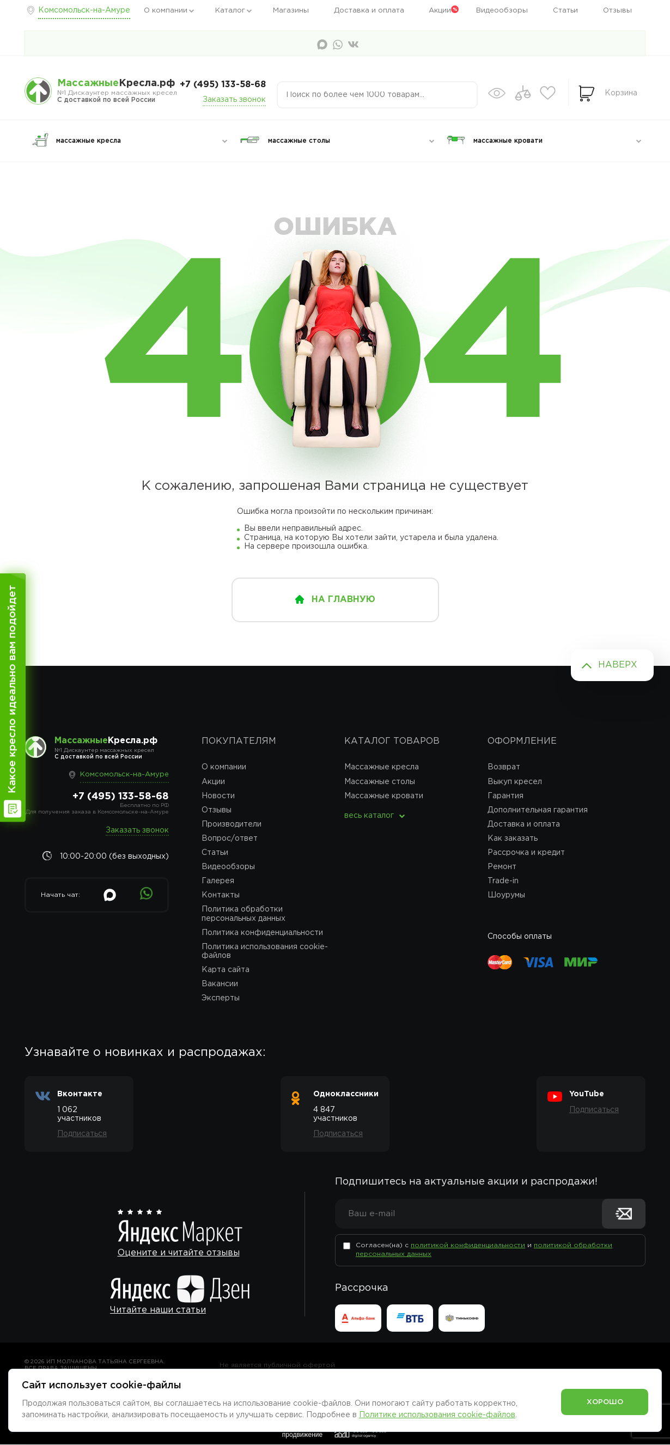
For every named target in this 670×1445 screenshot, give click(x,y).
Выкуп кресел (515, 782)
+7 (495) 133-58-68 (223, 85)
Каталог (230, 11)
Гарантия (505, 796)
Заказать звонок (234, 99)
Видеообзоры (502, 11)
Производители (231, 824)
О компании (165, 11)
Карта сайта (225, 970)
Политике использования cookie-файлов (437, 1415)
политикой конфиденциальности (468, 1246)
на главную (343, 600)
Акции (440, 11)
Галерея (218, 881)
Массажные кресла (381, 767)
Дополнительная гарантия (538, 810)
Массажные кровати (383, 796)
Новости (218, 796)
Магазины (291, 11)
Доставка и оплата (369, 11)
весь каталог (369, 815)
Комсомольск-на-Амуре (84, 10)
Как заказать (513, 838)
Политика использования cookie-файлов (265, 951)
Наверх (617, 665)
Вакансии (220, 984)
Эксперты (221, 998)
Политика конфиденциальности (262, 933)
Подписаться (82, 1134)
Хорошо (605, 1401)
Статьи (565, 11)
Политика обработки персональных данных (243, 913)
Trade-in (503, 881)
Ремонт (502, 867)
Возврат (504, 767)
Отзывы (617, 11)
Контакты (221, 895)
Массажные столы (379, 782)
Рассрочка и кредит (526, 852)
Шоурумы (506, 895)
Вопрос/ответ (230, 838)
